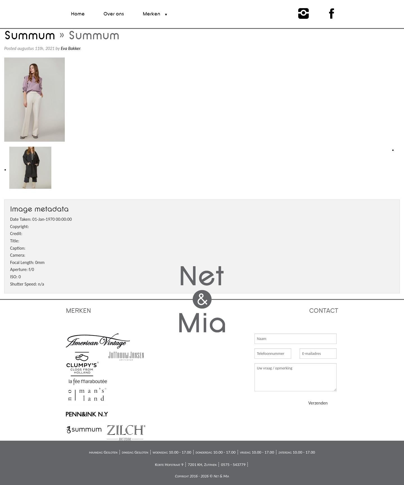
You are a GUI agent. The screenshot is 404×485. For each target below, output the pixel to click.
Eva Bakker (70, 48)
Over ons (114, 14)
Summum (29, 35)
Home (78, 14)
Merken (151, 14)
